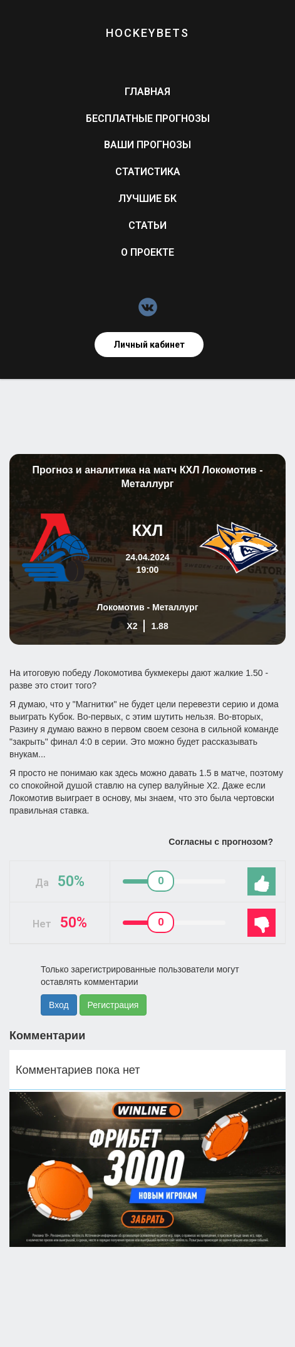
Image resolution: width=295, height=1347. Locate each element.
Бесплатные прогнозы (148, 118)
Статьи (147, 225)
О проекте (147, 252)
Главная (147, 92)
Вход (59, 1005)
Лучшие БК (147, 198)
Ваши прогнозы (147, 145)
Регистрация (113, 1005)
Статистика (147, 172)
